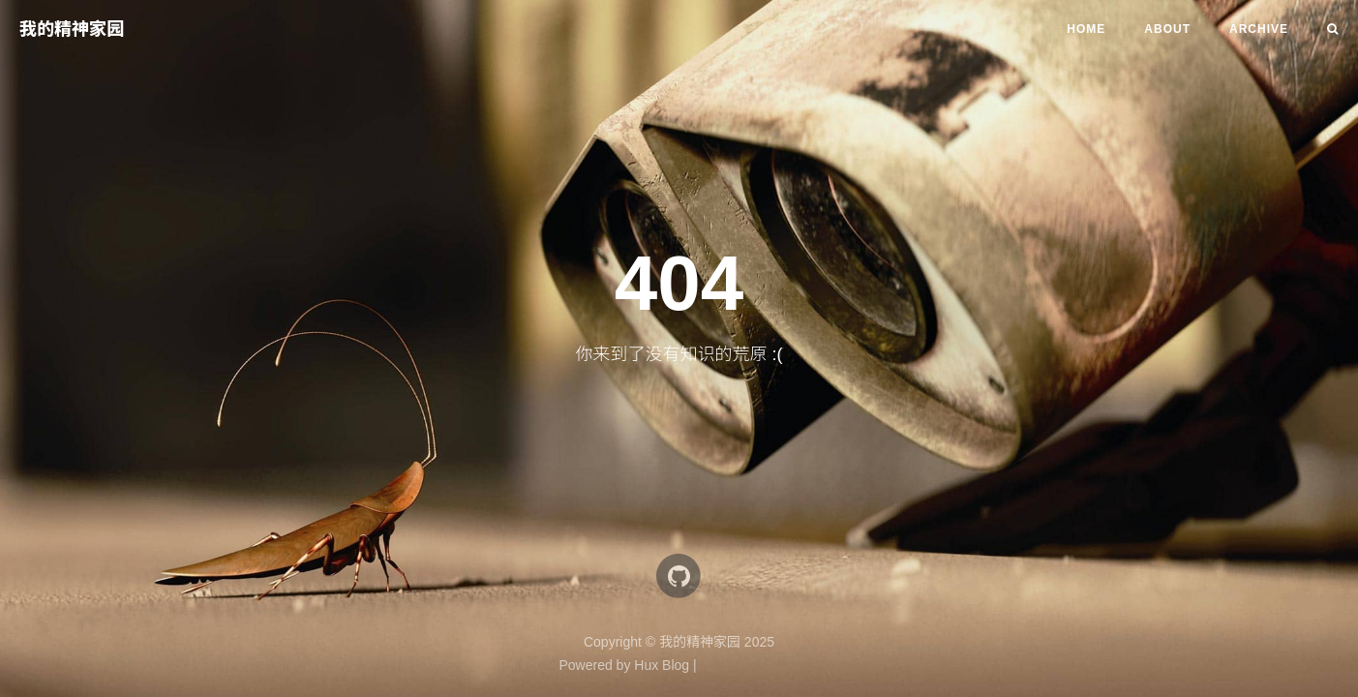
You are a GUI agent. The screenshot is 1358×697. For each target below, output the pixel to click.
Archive (1258, 29)
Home (1086, 29)
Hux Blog (661, 665)
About (1167, 29)
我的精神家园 (71, 29)
